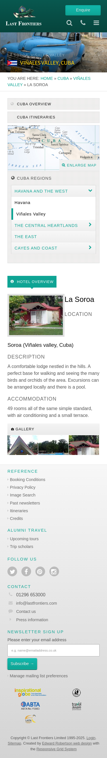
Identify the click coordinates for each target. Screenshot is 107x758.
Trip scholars (21, 546)
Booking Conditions (27, 479)
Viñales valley (31, 214)
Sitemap (14, 743)
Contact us (26, 611)
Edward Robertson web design (67, 743)
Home (47, 78)
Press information (32, 620)
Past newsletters (25, 503)
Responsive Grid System (57, 749)
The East (26, 236)
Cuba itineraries (35, 117)
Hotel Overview (32, 282)
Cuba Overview (31, 104)
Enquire (83, 10)
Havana (23, 202)
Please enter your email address (36, 640)
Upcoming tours (24, 539)
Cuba (62, 78)
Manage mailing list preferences (39, 676)
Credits (16, 518)
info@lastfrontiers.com (32, 603)
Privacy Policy (23, 487)
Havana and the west (41, 191)
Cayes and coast (36, 248)
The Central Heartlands (46, 225)
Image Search (23, 495)
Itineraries (19, 510)
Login (90, 738)
